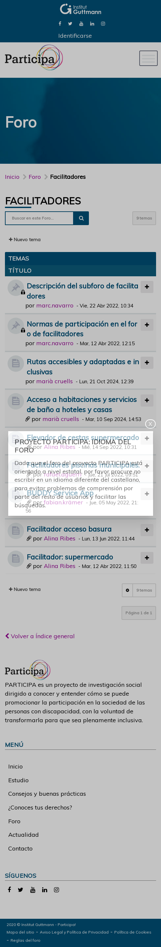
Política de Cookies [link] (132, 932)
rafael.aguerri (63, 474)
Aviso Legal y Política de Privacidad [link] (74, 932)
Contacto (20, 848)
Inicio (12, 176)
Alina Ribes (59, 447)
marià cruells (54, 381)
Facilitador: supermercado (70, 556)
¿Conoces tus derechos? (40, 807)
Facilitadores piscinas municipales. (83, 464)
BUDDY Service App (60, 492)
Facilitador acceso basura (69, 528)
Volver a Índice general (40, 636)
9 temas (144, 218)
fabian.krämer (63, 502)
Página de (138, 612)
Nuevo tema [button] (24, 239)
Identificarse (75, 35)
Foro (14, 821)
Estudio (18, 780)
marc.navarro (54, 305)
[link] (60, 23)
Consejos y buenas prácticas (47, 793)
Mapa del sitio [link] (20, 932)
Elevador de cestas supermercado (83, 437)
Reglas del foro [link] (25, 940)
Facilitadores (43, 201)
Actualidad (23, 834)
